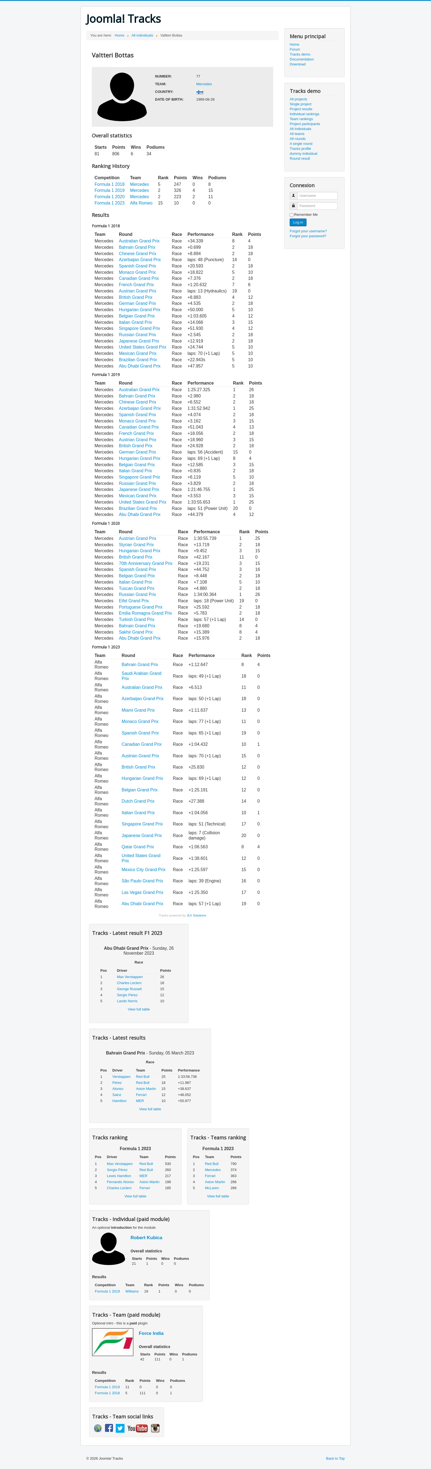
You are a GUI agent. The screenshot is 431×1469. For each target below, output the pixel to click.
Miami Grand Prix (138, 710)
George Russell (129, 989)
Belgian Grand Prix (137, 316)
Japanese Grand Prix (139, 341)
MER (140, 1101)
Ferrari (141, 1095)
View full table (139, 1009)
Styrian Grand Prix (136, 544)
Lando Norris (127, 1001)
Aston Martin (146, 1089)
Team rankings (301, 119)
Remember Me (306, 214)
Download (298, 64)
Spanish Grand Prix (137, 266)
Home (294, 44)
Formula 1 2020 (110, 196)
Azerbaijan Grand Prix (140, 259)
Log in (298, 222)
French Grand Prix (136, 284)
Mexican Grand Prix (137, 353)
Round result (300, 158)
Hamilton (119, 1101)
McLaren (212, 1188)
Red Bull (143, 1077)
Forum (295, 49)
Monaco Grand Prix (137, 272)
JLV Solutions (196, 915)
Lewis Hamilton (119, 1176)
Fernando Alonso (120, 1182)
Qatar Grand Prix (138, 846)
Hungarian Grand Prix (139, 309)
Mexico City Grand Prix (143, 869)
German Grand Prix (137, 303)
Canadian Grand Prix (139, 278)
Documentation (302, 59)
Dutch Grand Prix (138, 801)
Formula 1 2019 (110, 190)
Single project (300, 104)
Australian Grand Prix (139, 241)
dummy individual (303, 153)
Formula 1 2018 (110, 184)
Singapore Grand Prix (139, 328)
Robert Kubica (146, 1237)
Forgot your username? (308, 231)
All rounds (298, 139)
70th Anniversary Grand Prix (145, 563)
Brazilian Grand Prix (138, 359)
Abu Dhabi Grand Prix (140, 366)
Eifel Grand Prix (134, 600)
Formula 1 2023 (110, 203)
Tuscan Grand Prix (136, 588)
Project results (301, 109)
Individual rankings (304, 114)
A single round (301, 144)
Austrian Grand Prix (137, 291)
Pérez (117, 1083)
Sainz (116, 1095)
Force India (151, 1333)
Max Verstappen (130, 977)
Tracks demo (300, 54)
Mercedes (204, 84)
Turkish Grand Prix (136, 619)
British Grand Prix (135, 297)
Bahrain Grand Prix (137, 247)
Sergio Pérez (127, 995)
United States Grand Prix (142, 347)
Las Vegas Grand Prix (143, 892)
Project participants (305, 124)
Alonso (117, 1089)
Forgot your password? (308, 236)
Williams (132, 1291)
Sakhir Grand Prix (136, 632)
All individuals (300, 129)
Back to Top (335, 1458)
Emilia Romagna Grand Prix (145, 613)
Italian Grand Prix (135, 322)
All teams (297, 134)
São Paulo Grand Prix (142, 881)
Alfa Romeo (141, 203)
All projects (298, 99)
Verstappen (121, 1077)
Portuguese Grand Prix (140, 607)
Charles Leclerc (129, 983)
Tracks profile (300, 149)
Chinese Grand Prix (137, 253)
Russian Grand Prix (137, 334)
